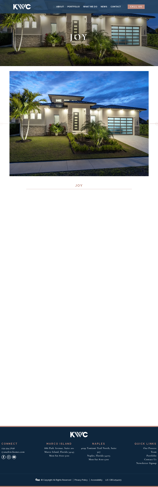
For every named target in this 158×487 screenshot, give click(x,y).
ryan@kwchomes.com (13, 451)
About (60, 6)
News (104, 6)
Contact (116, 6)
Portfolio (73, 6)
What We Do (90, 6)
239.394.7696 (8, 448)
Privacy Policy (81, 480)
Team (154, 451)
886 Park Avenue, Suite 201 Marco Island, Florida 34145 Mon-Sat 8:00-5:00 (59, 452)
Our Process (150, 448)
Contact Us (150, 459)
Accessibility (96, 480)
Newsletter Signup (146, 463)
